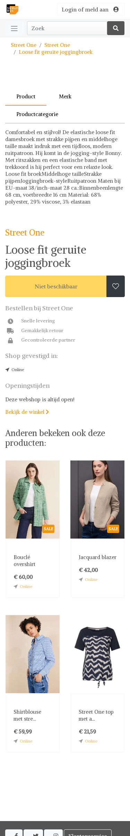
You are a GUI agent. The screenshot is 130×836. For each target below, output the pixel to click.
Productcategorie (37, 114)
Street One (23, 45)
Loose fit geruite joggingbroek (56, 52)
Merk (65, 96)
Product (25, 96)
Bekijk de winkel (27, 412)
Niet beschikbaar (56, 286)
